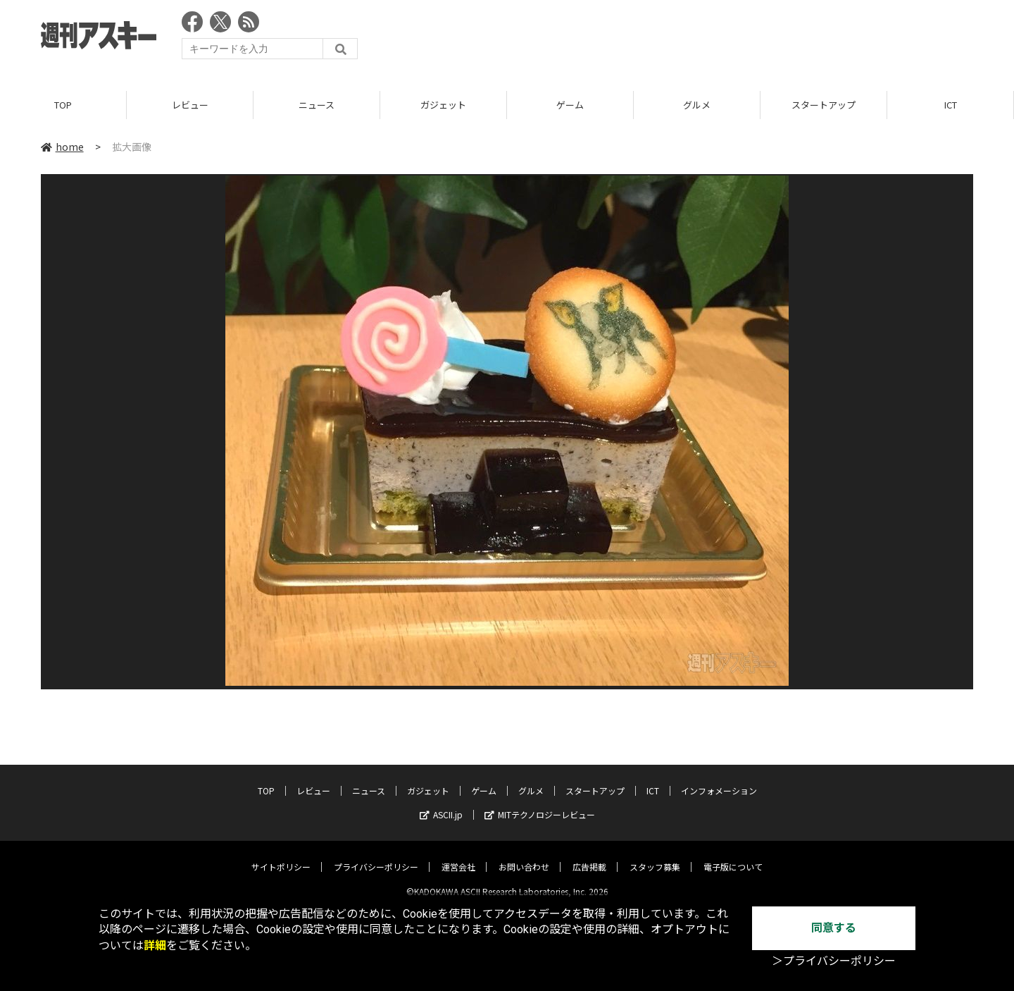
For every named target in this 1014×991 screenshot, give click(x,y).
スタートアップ (823, 105)
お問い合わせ (524, 855)
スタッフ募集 (655, 855)
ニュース (316, 105)
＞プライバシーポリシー (834, 961)
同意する (833, 928)
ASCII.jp (441, 803)
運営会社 (458, 855)
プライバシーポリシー (376, 855)
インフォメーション (719, 779)
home (62, 147)
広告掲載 (589, 855)
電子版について (733, 855)
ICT (950, 105)
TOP (63, 105)
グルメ (697, 105)
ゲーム (570, 105)
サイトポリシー (281, 855)
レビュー (190, 105)
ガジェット (443, 105)
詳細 (155, 945)
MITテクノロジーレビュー (539, 803)
